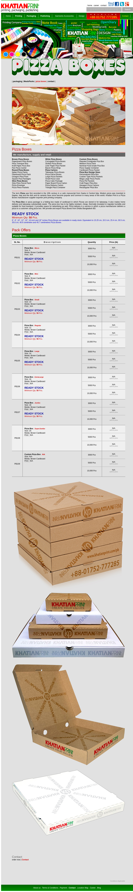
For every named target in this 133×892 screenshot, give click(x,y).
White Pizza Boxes (53, 159)
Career (93, 888)
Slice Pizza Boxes (20, 181)
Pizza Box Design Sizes (89, 172)
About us (37, 888)
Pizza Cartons (51, 170)
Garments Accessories (64, 16)
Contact (125, 16)
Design (81, 16)
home (90, 5)
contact (104, 5)
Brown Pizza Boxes (20, 159)
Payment (63, 888)
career (96, 5)
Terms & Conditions (50, 888)
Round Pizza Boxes (20, 170)
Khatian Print (111, 195)
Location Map (82, 888)
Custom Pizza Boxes (88, 159)
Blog (99, 888)
